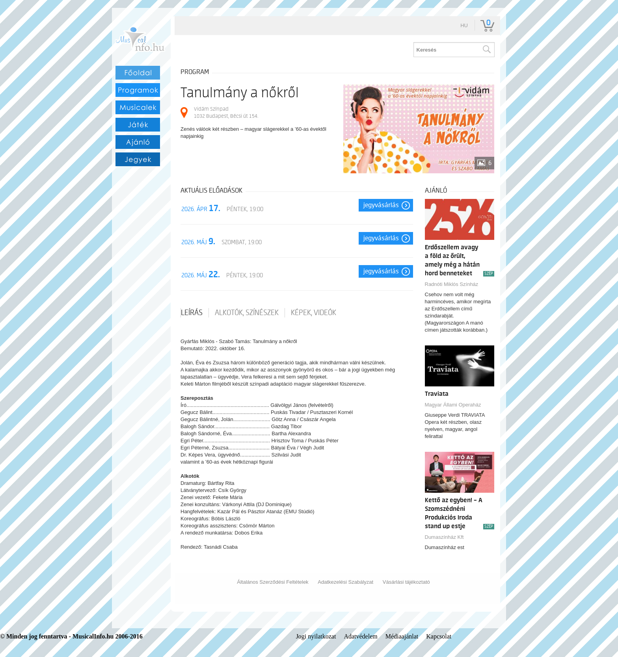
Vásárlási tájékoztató (406, 582)
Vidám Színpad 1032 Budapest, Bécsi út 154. (226, 112)
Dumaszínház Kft (444, 537)
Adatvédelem (360, 636)
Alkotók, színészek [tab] (247, 312)
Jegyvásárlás (381, 205)
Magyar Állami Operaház (453, 405)
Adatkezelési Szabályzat (345, 582)
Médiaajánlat (402, 636)
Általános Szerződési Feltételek (272, 582)
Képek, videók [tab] (313, 312)
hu (464, 25)
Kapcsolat (438, 636)
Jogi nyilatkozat (316, 636)
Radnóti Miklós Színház (451, 284)
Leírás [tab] (192, 312)
